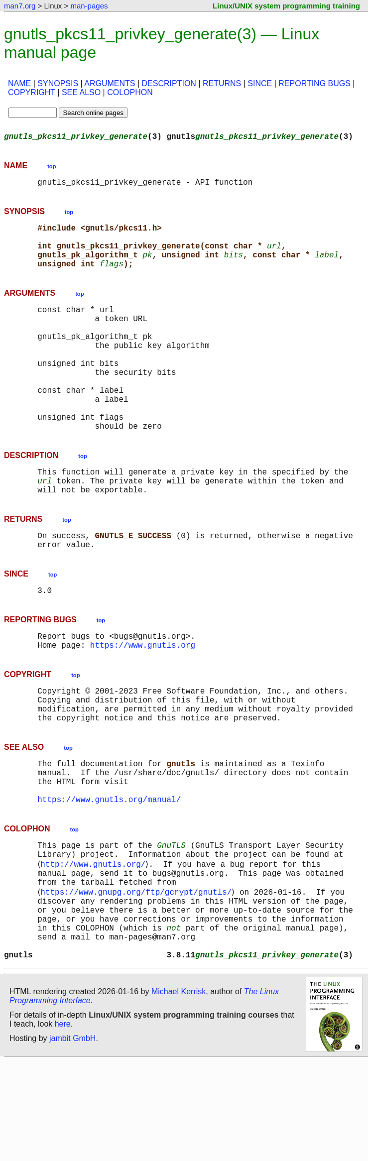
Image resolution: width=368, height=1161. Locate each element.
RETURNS (222, 83)
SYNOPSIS (57, 83)
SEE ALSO (81, 92)
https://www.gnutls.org (142, 702)
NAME (19, 83)
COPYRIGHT (31, 92)
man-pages (89, 5)
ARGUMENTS (109, 83)
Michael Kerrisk (178, 1091)
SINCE (259, 83)
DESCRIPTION (169, 83)
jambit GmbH (72, 1138)
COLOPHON (130, 92)
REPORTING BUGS (314, 83)
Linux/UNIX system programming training (286, 5)
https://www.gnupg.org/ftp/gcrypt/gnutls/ (138, 977)
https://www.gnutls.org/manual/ (109, 874)
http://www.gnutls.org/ (94, 944)
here (63, 1123)
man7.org (19, 5)
